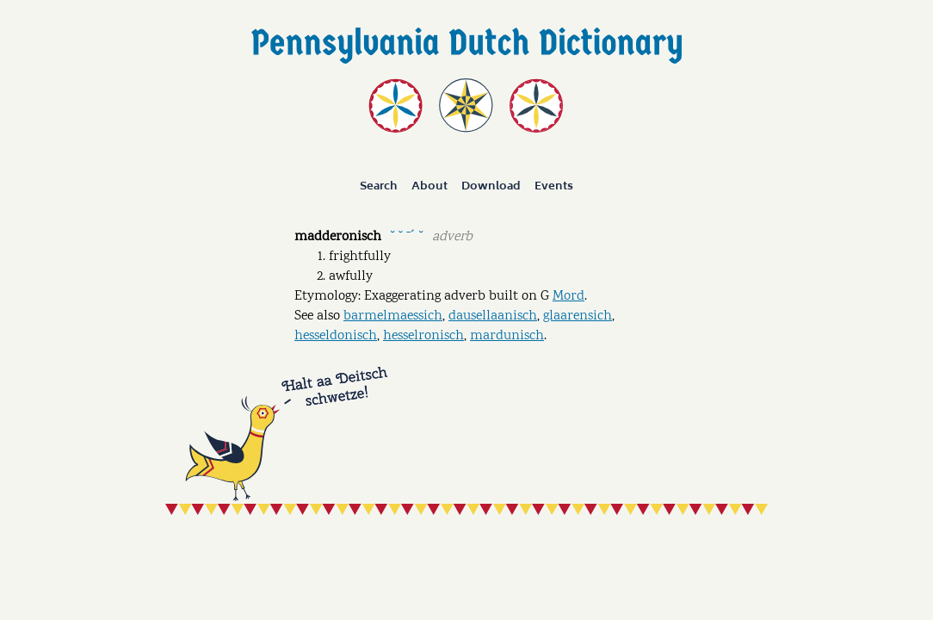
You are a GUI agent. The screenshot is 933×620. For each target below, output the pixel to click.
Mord (568, 297)
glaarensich (577, 316)
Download (491, 186)
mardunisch (507, 336)
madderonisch (337, 237)
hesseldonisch (335, 336)
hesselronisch (423, 336)
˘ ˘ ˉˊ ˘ (406, 235)
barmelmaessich (392, 316)
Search (379, 186)
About (429, 186)
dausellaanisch (492, 316)
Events (553, 186)
